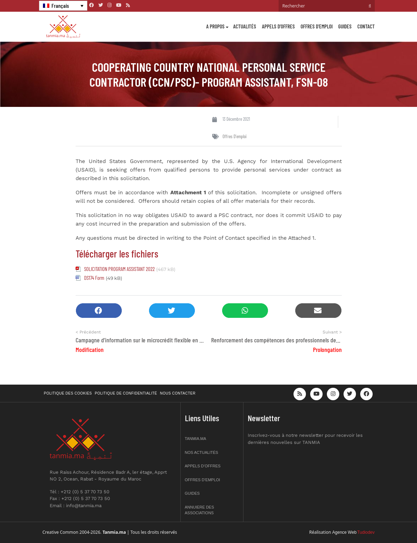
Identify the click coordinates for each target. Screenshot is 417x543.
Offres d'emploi (235, 136)
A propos (215, 26)
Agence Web (344, 532)
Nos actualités (201, 452)
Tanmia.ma (195, 438)
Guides (345, 26)
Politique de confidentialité (126, 393)
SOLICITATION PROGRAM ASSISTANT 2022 (119, 269)
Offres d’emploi (317, 26)
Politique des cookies (68, 393)
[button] (99, 310)
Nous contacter (178, 393)
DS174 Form (94, 278)
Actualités (244, 26)
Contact (366, 26)
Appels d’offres (278, 26)
